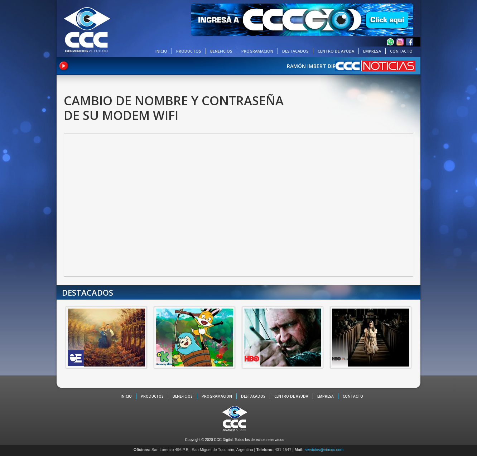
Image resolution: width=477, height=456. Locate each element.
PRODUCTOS (188, 51)
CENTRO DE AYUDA (336, 51)
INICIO (161, 51)
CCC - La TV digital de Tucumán (87, 29)
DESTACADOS (295, 51)
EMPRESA (372, 51)
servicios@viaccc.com (324, 449)
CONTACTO (401, 51)
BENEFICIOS (221, 51)
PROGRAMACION (257, 51)
